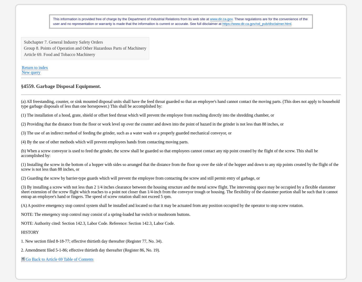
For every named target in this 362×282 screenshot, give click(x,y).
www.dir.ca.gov (221, 19)
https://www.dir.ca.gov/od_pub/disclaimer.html (257, 24)
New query (31, 72)
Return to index (35, 67)
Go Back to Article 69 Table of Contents (57, 259)
